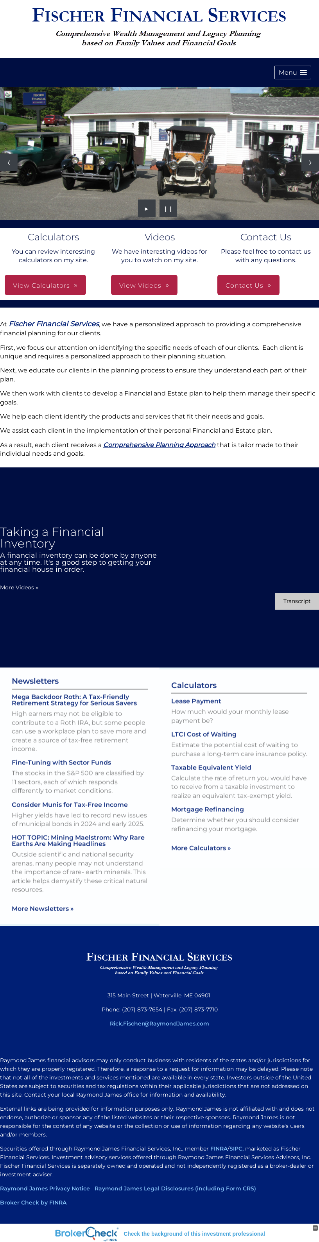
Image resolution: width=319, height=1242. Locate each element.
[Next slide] (310, 162)
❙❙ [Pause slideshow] (168, 208)
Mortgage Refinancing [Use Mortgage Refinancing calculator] (207, 822)
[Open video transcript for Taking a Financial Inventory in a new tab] (297, 601)
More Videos (19, 587)
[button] (292, 72)
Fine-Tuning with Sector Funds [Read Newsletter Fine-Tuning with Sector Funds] (61, 749)
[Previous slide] (9, 162)
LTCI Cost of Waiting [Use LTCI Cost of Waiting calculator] (204, 747)
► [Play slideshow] (147, 208)
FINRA (219, 1148)
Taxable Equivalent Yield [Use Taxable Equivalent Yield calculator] (211, 780)
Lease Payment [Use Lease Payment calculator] (196, 714)
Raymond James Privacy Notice (45, 1188)
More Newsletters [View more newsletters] (43, 896)
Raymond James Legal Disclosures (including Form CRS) (174, 1188)
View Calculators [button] (41, 285)
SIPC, (236, 1148)
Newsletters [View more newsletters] (35, 668)
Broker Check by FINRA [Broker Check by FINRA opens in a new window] (33, 1202)
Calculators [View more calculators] (194, 698)
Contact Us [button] (244, 285)
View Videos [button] (140, 285)
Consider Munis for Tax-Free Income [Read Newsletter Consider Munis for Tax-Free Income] (70, 791)
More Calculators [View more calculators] (201, 860)
